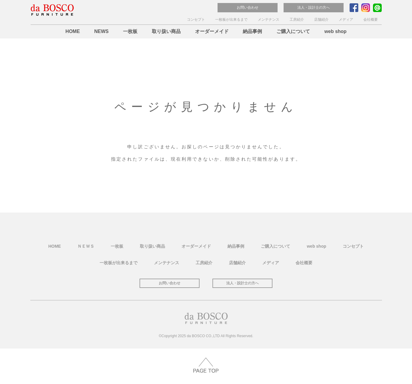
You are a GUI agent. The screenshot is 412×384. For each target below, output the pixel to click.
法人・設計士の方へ (313, 7)
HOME (72, 31)
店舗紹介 (321, 19)
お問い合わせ (247, 7)
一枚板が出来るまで (231, 19)
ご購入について (293, 31)
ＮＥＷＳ (85, 246)
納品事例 (252, 31)
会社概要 (370, 19)
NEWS (101, 31)
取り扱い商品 (166, 31)
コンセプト (196, 19)
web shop (335, 31)
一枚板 (130, 31)
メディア (346, 19)
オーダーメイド (212, 31)
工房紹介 (297, 19)
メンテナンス (268, 19)
